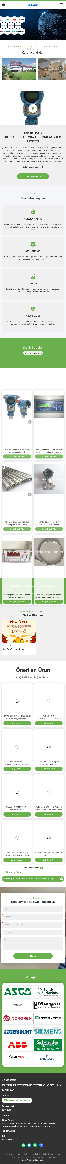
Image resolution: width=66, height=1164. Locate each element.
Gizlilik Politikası (27, 1160)
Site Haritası (40, 1160)
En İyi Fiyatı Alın (17, 723)
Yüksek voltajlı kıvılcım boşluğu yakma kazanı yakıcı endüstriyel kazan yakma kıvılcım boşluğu (17, 854)
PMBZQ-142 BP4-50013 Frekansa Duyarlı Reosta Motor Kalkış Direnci (48, 808)
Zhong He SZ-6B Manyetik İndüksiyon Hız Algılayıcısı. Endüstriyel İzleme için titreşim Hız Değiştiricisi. (49, 763)
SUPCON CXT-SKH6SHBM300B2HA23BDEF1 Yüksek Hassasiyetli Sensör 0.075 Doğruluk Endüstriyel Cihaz (49, 717)
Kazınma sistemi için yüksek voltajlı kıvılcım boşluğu (48, 854)
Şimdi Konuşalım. (33, 176)
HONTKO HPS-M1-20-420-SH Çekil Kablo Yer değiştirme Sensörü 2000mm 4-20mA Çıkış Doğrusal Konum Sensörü (17, 717)
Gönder (33, 956)
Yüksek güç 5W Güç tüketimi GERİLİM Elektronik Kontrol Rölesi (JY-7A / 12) (29, 879)
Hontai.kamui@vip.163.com (17, 1100)
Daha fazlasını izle (33, 167)
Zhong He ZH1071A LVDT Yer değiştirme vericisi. (17, 808)
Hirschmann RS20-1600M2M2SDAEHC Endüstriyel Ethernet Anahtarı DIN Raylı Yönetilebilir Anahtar (17, 763)
